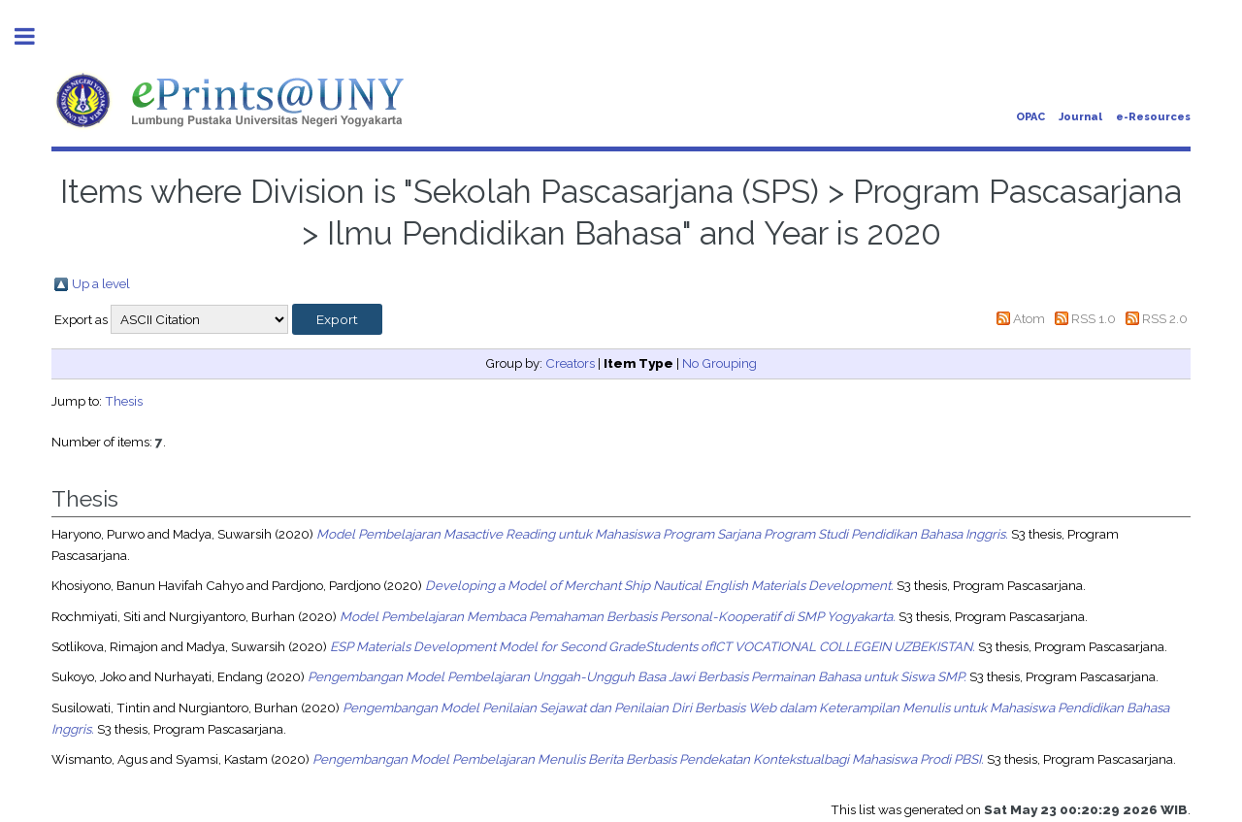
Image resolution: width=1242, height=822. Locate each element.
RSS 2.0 (1165, 318)
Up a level (101, 283)
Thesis (124, 401)
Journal (1080, 117)
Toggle (35, 36)
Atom (1029, 318)
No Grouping (719, 363)
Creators (570, 363)
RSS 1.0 (1093, 318)
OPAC (1030, 117)
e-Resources (1153, 117)
